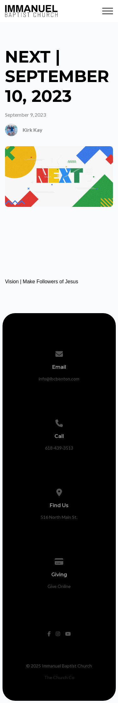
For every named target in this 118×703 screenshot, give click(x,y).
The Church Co (59, 677)
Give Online (59, 586)
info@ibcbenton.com (59, 378)
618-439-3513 (59, 448)
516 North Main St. (59, 517)
